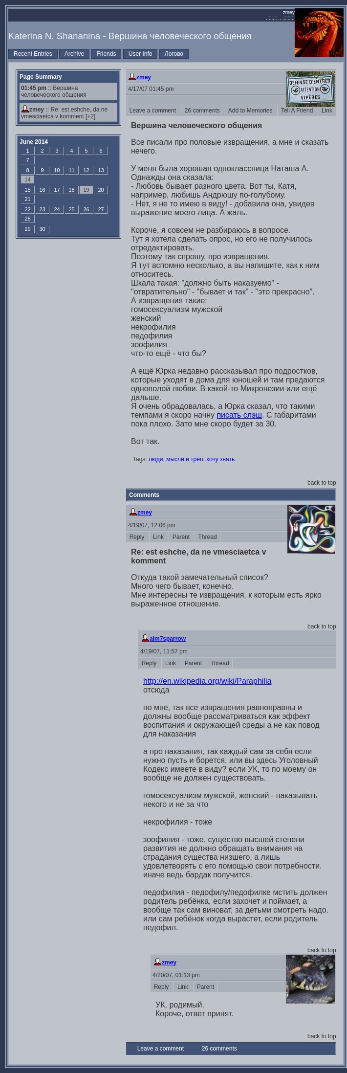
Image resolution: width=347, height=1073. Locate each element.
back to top (321, 482)
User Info (140, 53)
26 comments (203, 110)
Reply (137, 537)
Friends (106, 53)
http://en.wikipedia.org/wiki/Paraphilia (207, 681)
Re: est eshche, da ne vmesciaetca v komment (64, 113)
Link (326, 110)
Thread (207, 537)
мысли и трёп (184, 459)
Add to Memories (251, 110)
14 (27, 179)
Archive (74, 53)
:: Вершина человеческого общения (54, 91)
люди (156, 459)
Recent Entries (33, 53)
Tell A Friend (298, 110)
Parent (182, 537)
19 (86, 190)
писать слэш (239, 415)
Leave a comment (153, 110)
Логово (174, 53)
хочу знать (220, 459)
